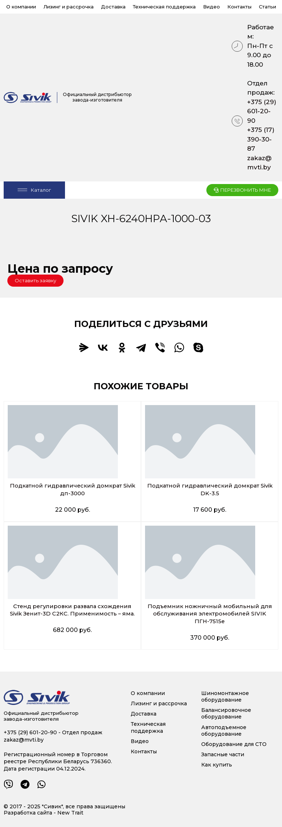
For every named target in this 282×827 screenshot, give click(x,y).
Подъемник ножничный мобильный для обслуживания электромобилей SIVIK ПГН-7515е (210, 614)
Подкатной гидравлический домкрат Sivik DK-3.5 (209, 489)
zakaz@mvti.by (259, 162)
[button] (35, 281)
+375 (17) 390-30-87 (260, 139)
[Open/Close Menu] (34, 190)
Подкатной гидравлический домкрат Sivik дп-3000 (72, 489)
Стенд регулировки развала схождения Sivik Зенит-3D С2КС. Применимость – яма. (72, 614)
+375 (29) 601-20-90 (261, 111)
